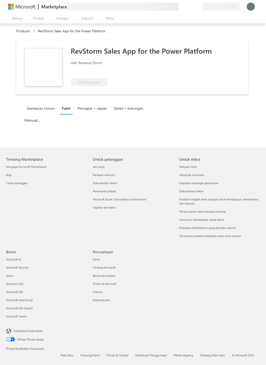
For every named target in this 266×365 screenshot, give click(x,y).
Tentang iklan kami (212, 355)
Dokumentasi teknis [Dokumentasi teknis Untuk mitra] (191, 191)
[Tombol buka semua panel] (16, 18)
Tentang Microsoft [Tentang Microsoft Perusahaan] (104, 267)
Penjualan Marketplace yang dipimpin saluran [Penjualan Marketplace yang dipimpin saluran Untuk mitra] (207, 228)
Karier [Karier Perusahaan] (96, 259)
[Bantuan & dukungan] (187, 6)
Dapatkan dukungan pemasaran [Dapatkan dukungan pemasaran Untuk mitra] (198, 183)
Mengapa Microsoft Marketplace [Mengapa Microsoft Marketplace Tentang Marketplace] (26, 167)
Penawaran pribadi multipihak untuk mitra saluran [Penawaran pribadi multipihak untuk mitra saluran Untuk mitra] (210, 236)
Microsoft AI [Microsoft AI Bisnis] (13, 259)
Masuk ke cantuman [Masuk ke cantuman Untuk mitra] (191, 175)
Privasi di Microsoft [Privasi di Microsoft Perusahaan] (104, 284)
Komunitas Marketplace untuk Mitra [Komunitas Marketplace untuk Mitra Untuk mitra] (201, 220)
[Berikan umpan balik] (181, 6)
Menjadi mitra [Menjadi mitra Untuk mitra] (188, 167)
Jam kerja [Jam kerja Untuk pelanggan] (99, 167)
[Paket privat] (199, 6)
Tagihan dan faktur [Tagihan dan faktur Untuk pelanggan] (104, 207)
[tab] (42, 108)
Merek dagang (183, 355)
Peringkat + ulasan (92, 108)
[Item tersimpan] (193, 6)
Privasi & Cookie (117, 355)
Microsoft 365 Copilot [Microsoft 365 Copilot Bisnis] (19, 308)
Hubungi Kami (90, 355)
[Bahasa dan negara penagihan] (221, 7)
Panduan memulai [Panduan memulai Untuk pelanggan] (104, 175)
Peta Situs (67, 355)
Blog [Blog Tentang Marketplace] (8, 175)
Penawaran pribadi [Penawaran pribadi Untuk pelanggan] (104, 191)
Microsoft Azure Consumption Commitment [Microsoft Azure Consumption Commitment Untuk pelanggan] (119, 199)
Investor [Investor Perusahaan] (98, 292)
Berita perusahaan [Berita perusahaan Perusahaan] (104, 276)
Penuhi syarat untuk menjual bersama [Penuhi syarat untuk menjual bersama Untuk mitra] (202, 211)
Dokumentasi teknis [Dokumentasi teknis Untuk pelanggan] (105, 183)
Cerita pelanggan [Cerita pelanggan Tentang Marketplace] (16, 183)
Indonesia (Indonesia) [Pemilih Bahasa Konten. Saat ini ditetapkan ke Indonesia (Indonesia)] (28, 331)
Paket (66, 108)
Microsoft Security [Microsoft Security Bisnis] (17, 267)
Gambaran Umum (41, 108)
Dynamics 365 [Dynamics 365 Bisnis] (14, 284)
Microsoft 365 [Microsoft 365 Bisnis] (14, 292)
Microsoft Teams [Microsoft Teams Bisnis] (16, 316)
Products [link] (23, 30)
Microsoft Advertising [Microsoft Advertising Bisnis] (19, 300)
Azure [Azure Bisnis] (9, 276)
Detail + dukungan (128, 108)
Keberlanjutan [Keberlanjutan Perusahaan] (101, 300)
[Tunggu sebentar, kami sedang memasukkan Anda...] (251, 7)
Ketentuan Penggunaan (151, 355)
